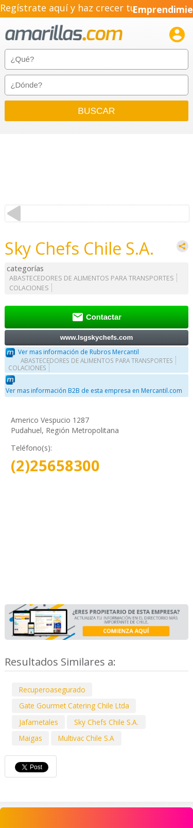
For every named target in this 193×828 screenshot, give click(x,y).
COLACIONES (29, 288)
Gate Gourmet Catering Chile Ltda (74, 705)
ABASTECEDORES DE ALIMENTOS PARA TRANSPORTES (91, 278)
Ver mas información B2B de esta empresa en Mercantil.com (94, 390)
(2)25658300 (55, 465)
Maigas (30, 738)
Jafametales (38, 722)
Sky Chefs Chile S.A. (106, 722)
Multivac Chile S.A (86, 738)
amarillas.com (64, 33)
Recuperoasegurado (52, 689)
